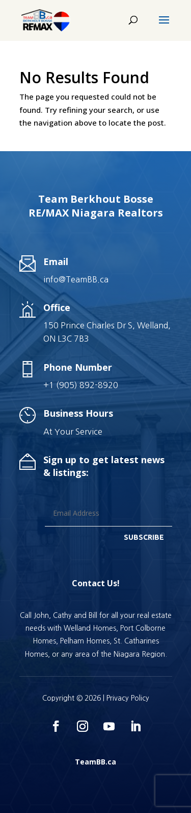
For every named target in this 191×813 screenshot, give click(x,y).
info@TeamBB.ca (75, 279)
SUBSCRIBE (144, 537)
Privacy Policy (127, 698)
